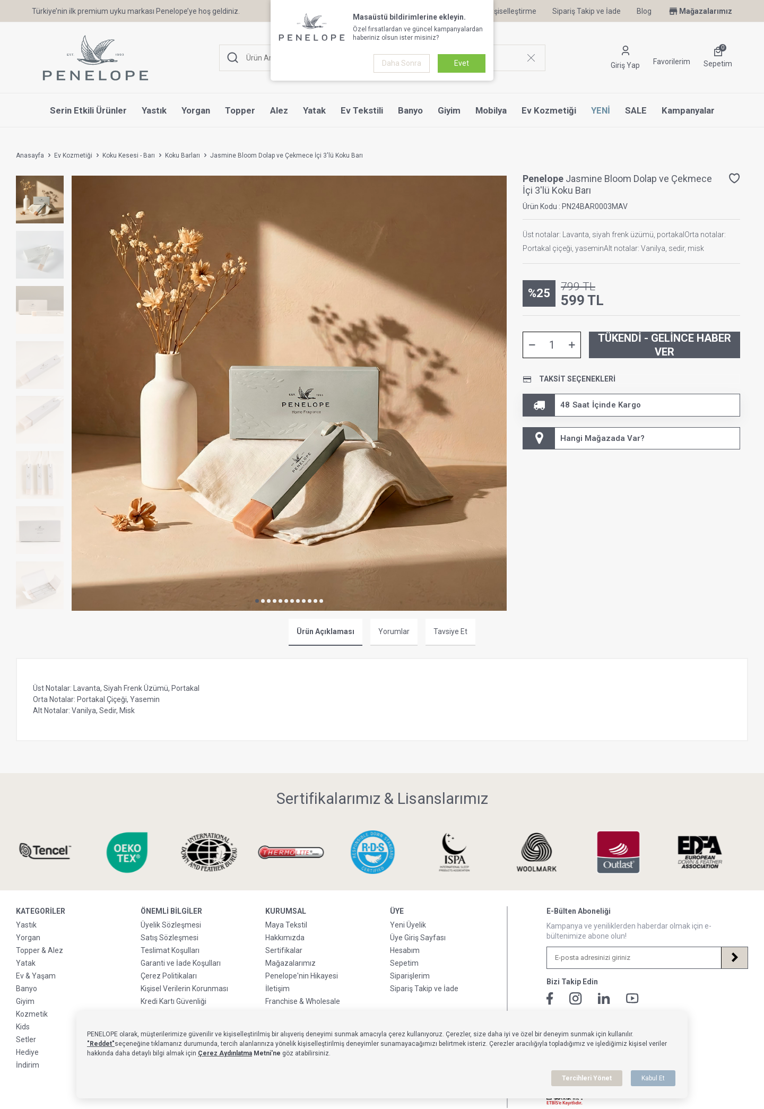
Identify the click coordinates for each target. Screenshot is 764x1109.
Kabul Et (653, 1078)
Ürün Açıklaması (325, 631)
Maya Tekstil (286, 925)
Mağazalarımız (699, 11)
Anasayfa (30, 155)
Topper (240, 110)
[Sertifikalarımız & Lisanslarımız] (54, 852)
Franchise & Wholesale (302, 1001)
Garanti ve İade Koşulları (181, 963)
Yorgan (195, 110)
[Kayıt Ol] (734, 957)
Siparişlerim (410, 976)
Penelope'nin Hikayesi (301, 976)
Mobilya (491, 110)
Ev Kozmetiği (549, 110)
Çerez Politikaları (169, 976)
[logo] (95, 57)
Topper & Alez (39, 950)
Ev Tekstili (362, 110)
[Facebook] (549, 998)
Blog (644, 11)
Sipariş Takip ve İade (586, 11)
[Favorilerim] (671, 58)
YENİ (600, 110)
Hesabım (405, 950)
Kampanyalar (688, 110)
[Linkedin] (604, 998)
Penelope (544, 178)
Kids (23, 1027)
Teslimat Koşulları (170, 950)
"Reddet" (101, 1043)
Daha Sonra (401, 63)
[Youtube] (632, 998)
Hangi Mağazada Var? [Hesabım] (584, 438)
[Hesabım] (625, 58)
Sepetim (404, 963)
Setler (26, 1039)
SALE (636, 110)
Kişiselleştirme (506, 11)
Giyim (449, 110)
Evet (461, 63)
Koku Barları (182, 155)
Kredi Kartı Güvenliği (173, 1001)
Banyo (410, 110)
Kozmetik (32, 1014)
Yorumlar (394, 631)
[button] (257, 601)
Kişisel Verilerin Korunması (184, 988)
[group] (289, 393)
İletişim (277, 988)
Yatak (314, 110)
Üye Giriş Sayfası (418, 937)
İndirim (27, 1065)
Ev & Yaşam (36, 976)
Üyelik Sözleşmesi (171, 925)
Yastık (154, 110)
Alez (279, 110)
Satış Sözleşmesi (169, 937)
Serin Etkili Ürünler (88, 110)
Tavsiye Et (450, 631)
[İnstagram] (575, 998)
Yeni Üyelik (408, 925)
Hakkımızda (285, 937)
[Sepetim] (718, 58)
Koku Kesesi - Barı (128, 155)
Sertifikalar (283, 950)
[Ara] (232, 58)
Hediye (27, 1052)
